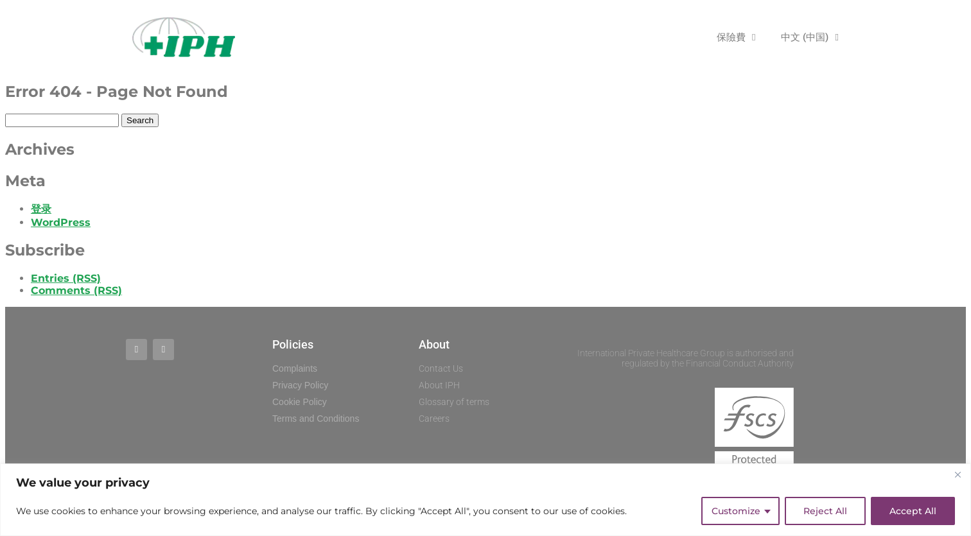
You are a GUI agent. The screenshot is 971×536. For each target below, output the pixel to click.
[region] (485, 499)
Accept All (912, 511)
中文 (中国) (809, 37)
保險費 (736, 37)
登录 (41, 209)
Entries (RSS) (66, 278)
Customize (736, 511)
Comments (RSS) (76, 290)
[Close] (957, 474)
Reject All (825, 511)
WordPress (61, 222)
